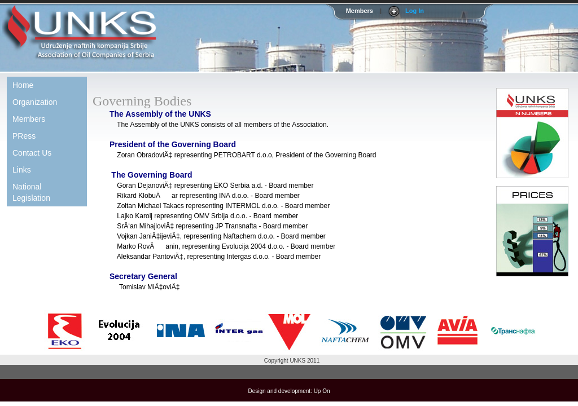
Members (28, 118)
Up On (322, 391)
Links (21, 169)
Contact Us (31, 152)
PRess (24, 135)
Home (22, 85)
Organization (34, 102)
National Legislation (31, 192)
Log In (414, 10)
